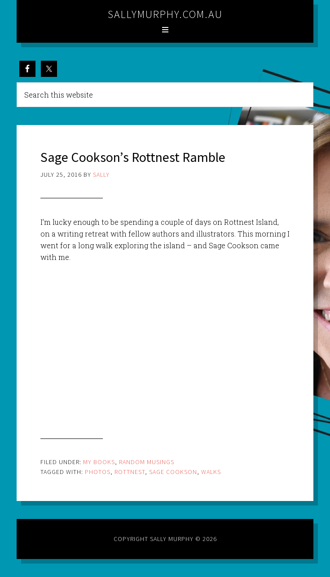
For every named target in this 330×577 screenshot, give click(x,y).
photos (97, 472)
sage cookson (173, 472)
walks (211, 472)
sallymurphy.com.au (165, 14)
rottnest (129, 472)
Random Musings (146, 462)
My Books (99, 462)
